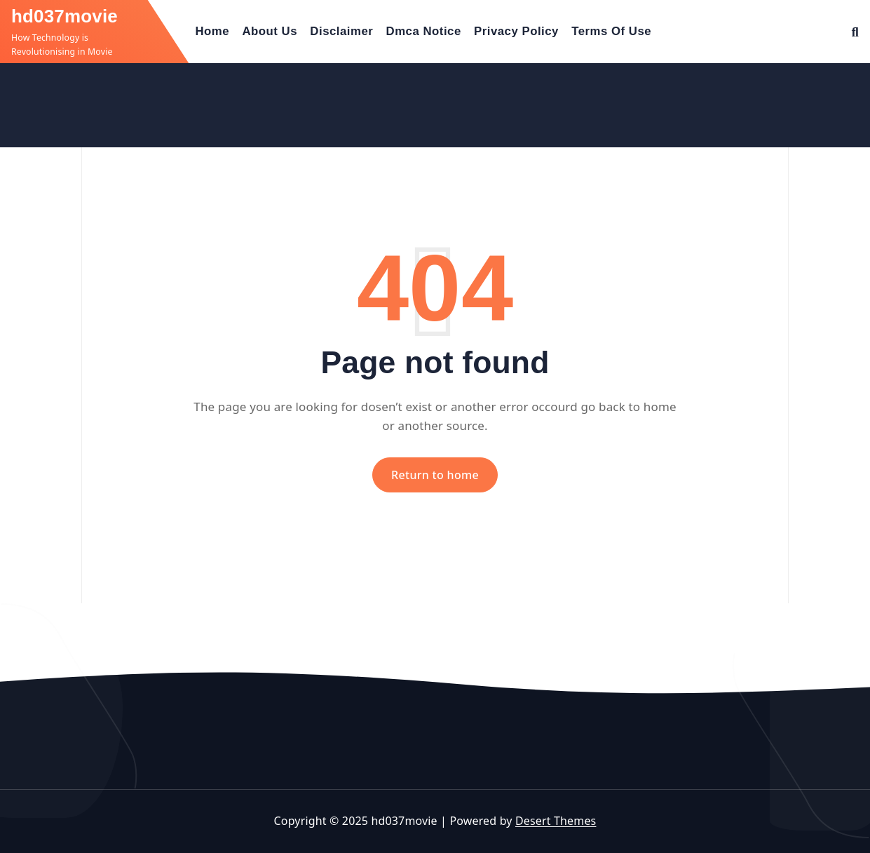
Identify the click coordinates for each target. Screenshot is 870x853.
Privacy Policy (516, 31)
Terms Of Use (611, 31)
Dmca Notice (423, 31)
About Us (269, 31)
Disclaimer (341, 31)
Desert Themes (555, 820)
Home (213, 31)
